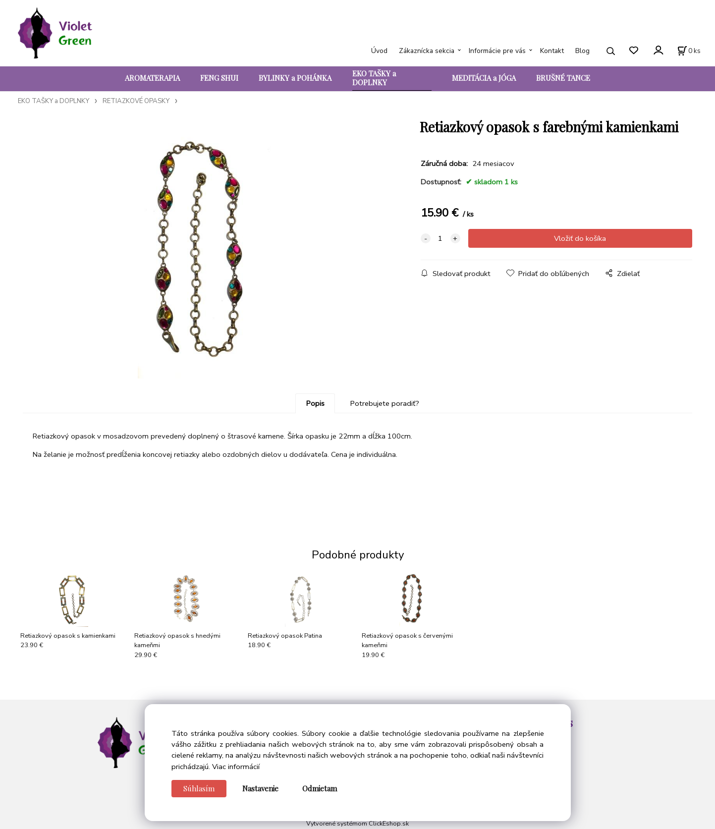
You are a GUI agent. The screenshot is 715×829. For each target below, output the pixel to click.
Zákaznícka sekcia (426, 50)
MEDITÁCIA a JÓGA (484, 78)
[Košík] (689, 51)
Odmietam (319, 788)
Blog (582, 50)
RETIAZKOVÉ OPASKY (136, 101)
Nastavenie (260, 788)
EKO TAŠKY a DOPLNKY (374, 77)
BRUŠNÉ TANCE (563, 78)
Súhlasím (199, 788)
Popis (315, 403)
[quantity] (440, 238)
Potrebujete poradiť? (384, 403)
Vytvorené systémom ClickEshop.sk (357, 823)
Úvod (379, 50)
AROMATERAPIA (152, 78)
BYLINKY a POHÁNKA (295, 78)
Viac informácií (236, 767)
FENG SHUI (219, 78)
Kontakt (552, 50)
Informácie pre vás (497, 50)
